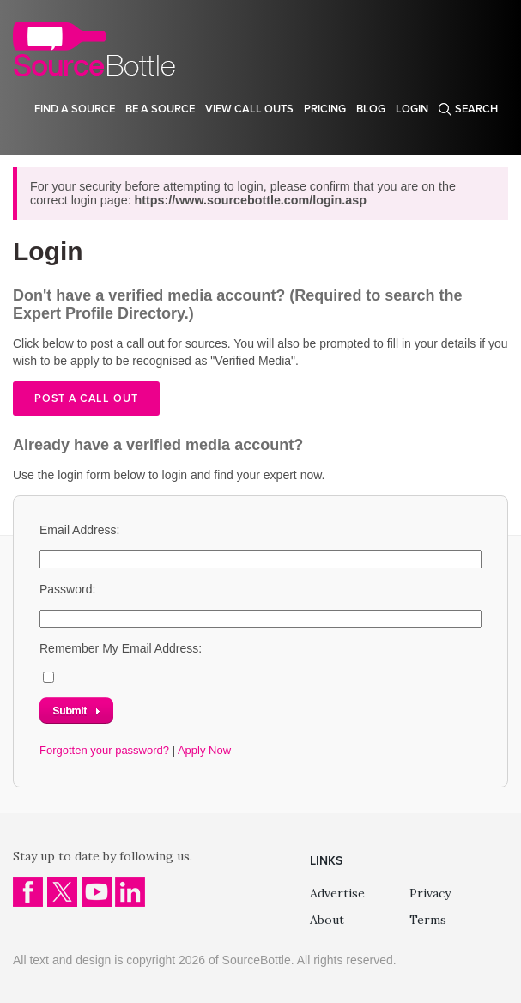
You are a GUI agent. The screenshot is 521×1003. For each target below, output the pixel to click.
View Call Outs (249, 109)
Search (476, 109)
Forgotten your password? (104, 750)
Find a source (74, 109)
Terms (427, 919)
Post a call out (86, 398)
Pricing (325, 109)
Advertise (337, 893)
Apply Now (204, 750)
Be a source (160, 109)
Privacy (430, 893)
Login (412, 109)
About (327, 919)
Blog (370, 109)
